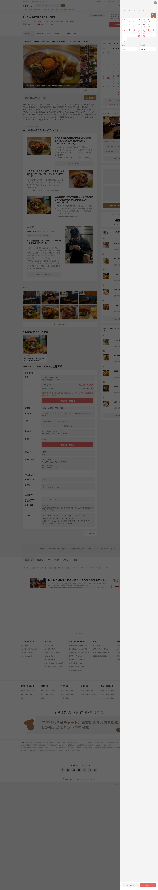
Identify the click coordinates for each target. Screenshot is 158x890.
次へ (147, 885)
